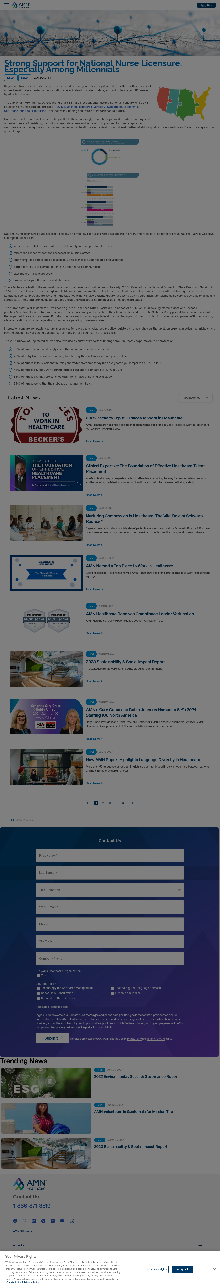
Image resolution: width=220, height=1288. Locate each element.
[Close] (214, 1269)
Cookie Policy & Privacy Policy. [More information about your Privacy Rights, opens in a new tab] (23, 1282)
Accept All (182, 1269)
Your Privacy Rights (156, 1269)
